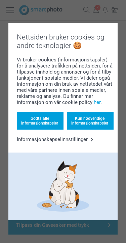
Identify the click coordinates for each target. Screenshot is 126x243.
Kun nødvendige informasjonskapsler (89, 121)
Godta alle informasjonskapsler (39, 121)
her (97, 102)
